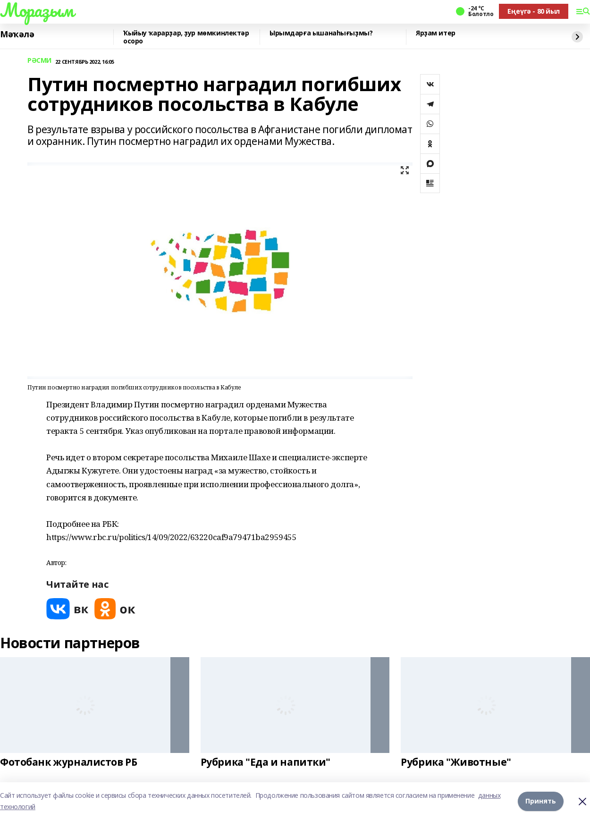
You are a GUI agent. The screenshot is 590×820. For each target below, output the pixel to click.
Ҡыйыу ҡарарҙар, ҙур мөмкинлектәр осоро (186, 37)
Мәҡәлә (17, 34)
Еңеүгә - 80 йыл (533, 11)
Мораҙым (37, 9)
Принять (540, 800)
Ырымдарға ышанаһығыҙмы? (321, 33)
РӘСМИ (39, 61)
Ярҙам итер (435, 33)
